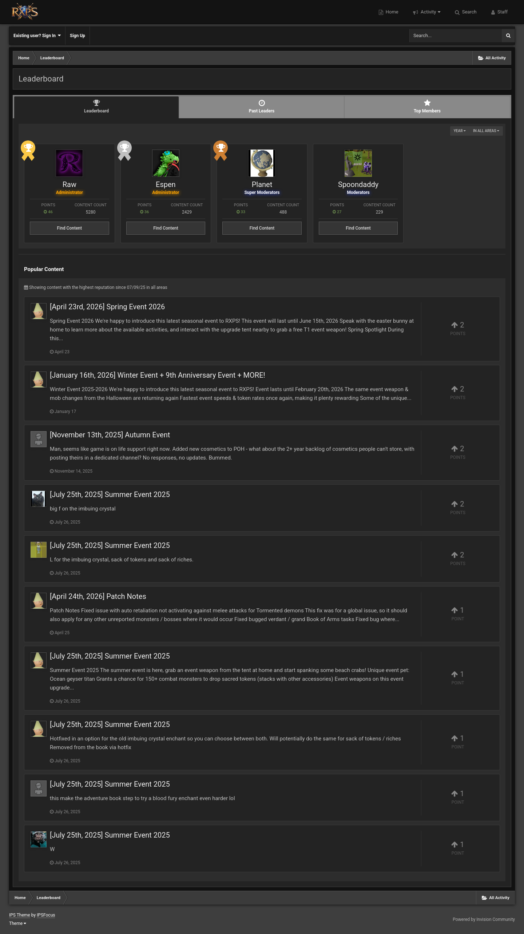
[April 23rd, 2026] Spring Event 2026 (107, 306)
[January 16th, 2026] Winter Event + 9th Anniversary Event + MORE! (157, 375)
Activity (430, 12)
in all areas (486, 131)
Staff (502, 12)
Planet (262, 184)
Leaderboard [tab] (96, 106)
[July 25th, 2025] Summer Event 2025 (110, 494)
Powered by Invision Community (484, 919)
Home (391, 12)
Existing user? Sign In (37, 35)
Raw (69, 184)
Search (469, 12)
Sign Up (77, 35)
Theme (17, 923)
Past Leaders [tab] (261, 106)
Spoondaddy (358, 184)
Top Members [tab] (427, 106)
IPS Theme (19, 915)
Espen (166, 184)
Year (460, 131)
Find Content (69, 228)
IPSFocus (46, 915)
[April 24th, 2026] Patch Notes (98, 596)
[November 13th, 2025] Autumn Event (110, 434)
